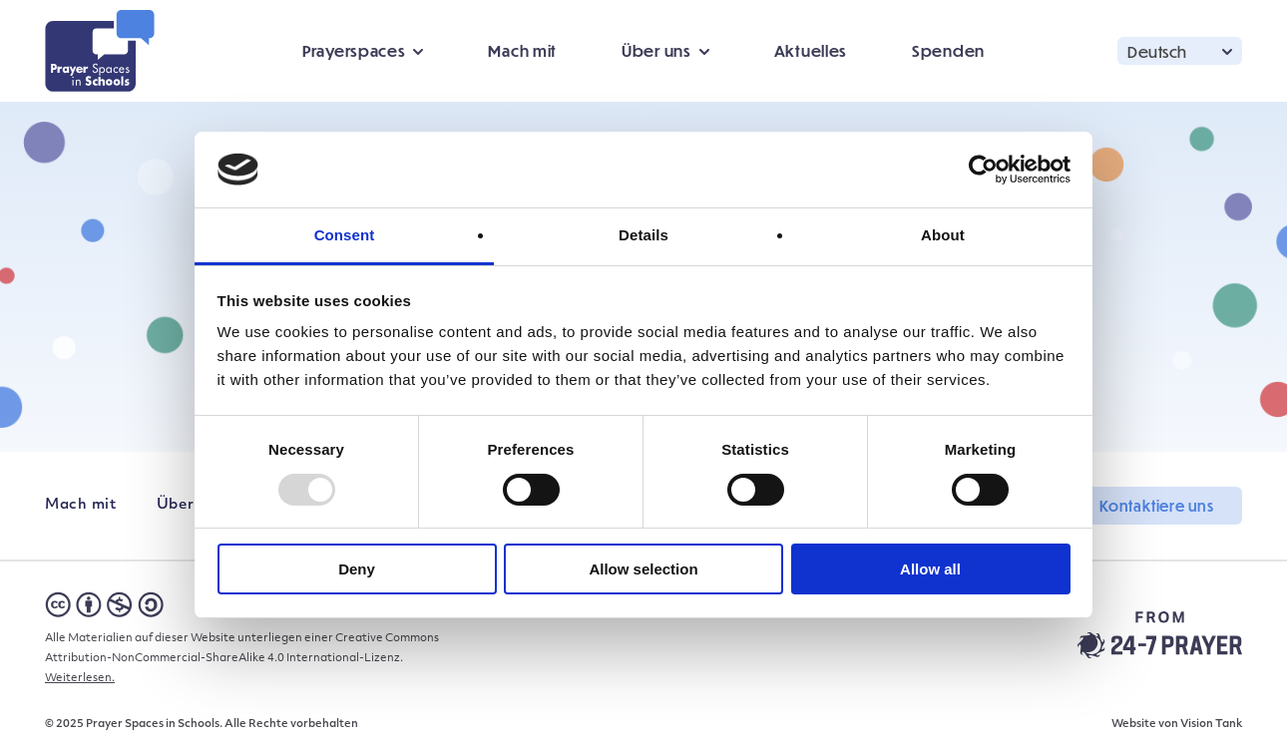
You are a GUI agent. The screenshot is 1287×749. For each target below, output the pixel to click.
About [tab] (943, 234)
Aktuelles (810, 50)
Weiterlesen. (80, 678)
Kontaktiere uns (1156, 506)
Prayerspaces (353, 50)
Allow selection (643, 569)
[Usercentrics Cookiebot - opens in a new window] (983, 170)
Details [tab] (643, 234)
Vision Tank (1211, 724)
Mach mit (522, 50)
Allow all (930, 569)
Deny (356, 569)
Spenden (948, 50)
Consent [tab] (344, 234)
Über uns (656, 50)
